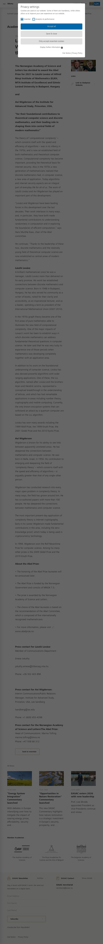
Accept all (51, 26)
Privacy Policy (77, 53)
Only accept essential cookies (51, 41)
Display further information (51, 47)
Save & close (51, 34)
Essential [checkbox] (27, 19)
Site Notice (66, 53)
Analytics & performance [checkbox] (45, 19)
